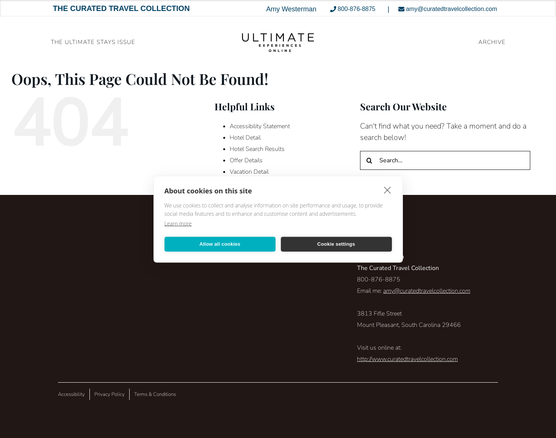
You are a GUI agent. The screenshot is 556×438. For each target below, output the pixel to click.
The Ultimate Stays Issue (93, 42)
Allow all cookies (219, 244)
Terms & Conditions (155, 394)
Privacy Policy (109, 394)
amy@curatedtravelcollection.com (426, 291)
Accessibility (71, 394)
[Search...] (445, 160)
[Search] (369, 160)
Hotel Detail (245, 137)
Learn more (178, 223)
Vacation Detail (249, 172)
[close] (387, 190)
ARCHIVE (492, 42)
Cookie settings (336, 244)
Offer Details (246, 160)
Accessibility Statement (260, 126)
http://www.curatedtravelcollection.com (407, 359)
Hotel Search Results (257, 149)
